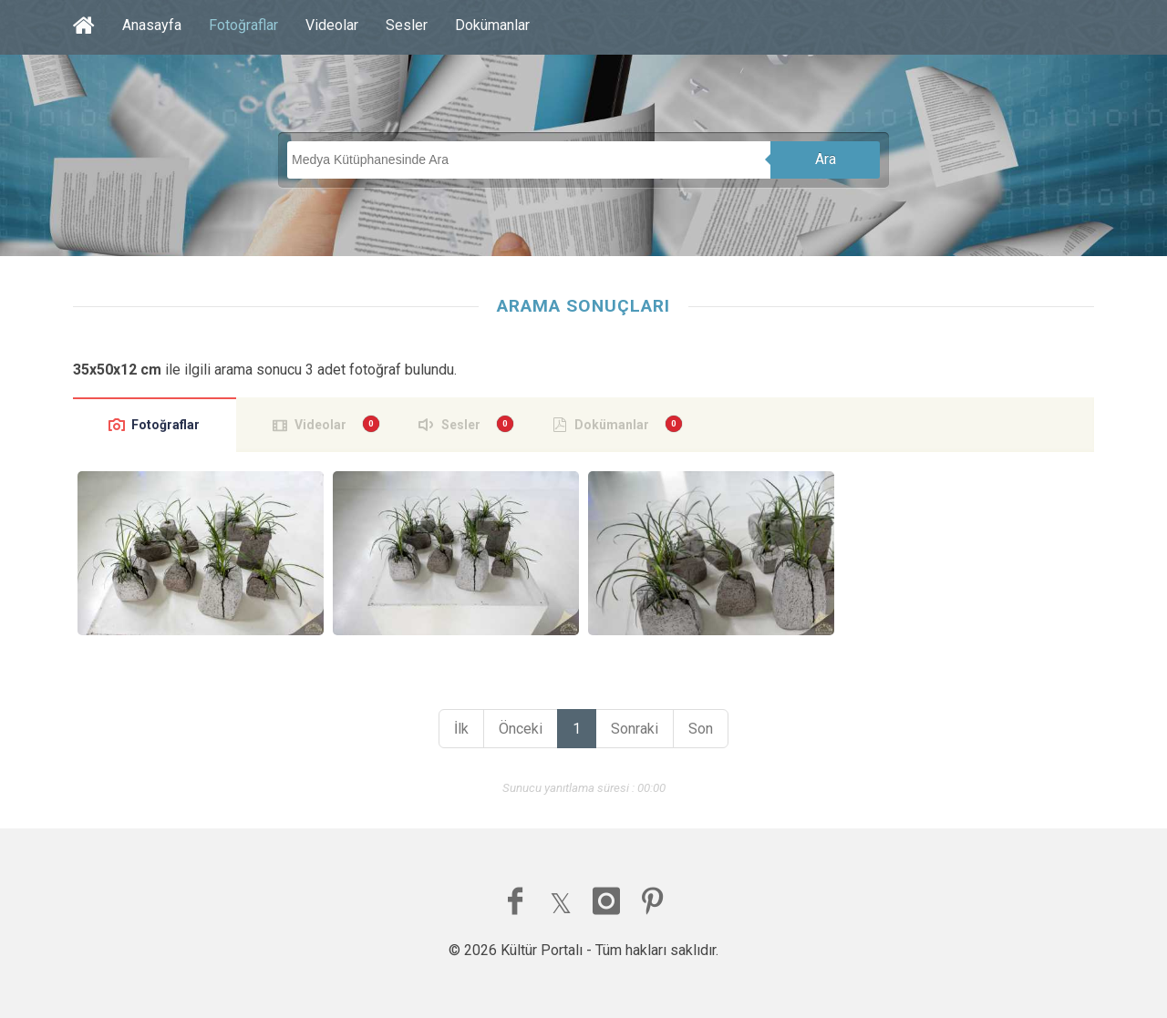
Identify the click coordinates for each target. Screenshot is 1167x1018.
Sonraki (634, 728)
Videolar (331, 25)
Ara (825, 159)
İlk (461, 728)
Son (700, 728)
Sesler (407, 25)
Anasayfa (151, 25)
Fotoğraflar (243, 25)
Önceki (520, 728)
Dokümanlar (492, 25)
